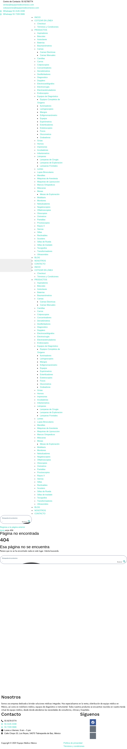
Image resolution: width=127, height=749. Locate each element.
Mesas (40, 191)
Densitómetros (43, 71)
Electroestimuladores (46, 90)
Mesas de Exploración (49, 194)
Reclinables (42, 235)
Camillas (41, 58)
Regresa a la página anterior (12, 527)
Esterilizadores (46, 125)
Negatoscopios (43, 207)
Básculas (41, 36)
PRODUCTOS (40, 30)
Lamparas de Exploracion (51, 163)
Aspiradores (42, 33)
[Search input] (16, 518)
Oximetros (41, 216)
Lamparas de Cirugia (49, 160)
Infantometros (43, 153)
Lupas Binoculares (45, 172)
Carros (40, 62)
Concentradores (44, 68)
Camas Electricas (47, 52)
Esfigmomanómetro (48, 115)
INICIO (37, 17)
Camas (40, 49)
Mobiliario (41, 197)
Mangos (43, 112)
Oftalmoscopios (44, 210)
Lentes (40, 169)
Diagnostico (42, 77)
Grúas (40, 141)
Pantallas (41, 220)
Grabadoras (45, 137)
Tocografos (42, 248)
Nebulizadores (43, 204)
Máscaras (41, 188)
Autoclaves (42, 39)
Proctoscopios (43, 223)
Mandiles (41, 175)
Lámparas (41, 156)
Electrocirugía (43, 87)
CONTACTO (39, 264)
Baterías (41, 43)
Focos (42, 131)
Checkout (41, 24)
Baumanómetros (44, 46)
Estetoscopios (46, 128)
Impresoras (42, 147)
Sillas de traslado (44, 245)
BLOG (37, 258)
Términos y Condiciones (48, 27)
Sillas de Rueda (44, 242)
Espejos (43, 118)
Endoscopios (43, 93)
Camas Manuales (47, 55)
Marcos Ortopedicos (46, 185)
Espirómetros (46, 122)
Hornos (40, 144)
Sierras (40, 229)
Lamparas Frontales (49, 166)
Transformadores (44, 251)
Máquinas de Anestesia (47, 178)
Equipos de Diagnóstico (47, 96)
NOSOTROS (40, 261)
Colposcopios (43, 65)
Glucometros (45, 134)
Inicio (2, 530)
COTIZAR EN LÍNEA (43, 21)
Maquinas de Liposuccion (48, 182)
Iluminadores (45, 106)
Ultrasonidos (42, 254)
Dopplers (41, 81)
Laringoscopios (46, 109)
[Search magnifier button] (26, 522)
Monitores (41, 201)
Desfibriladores (43, 74)
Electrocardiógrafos (45, 84)
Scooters (41, 239)
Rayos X (41, 226)
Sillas (39, 232)
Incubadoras (42, 150)
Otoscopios (42, 213)
